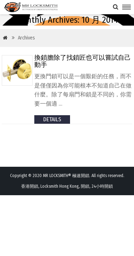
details (52, 119)
